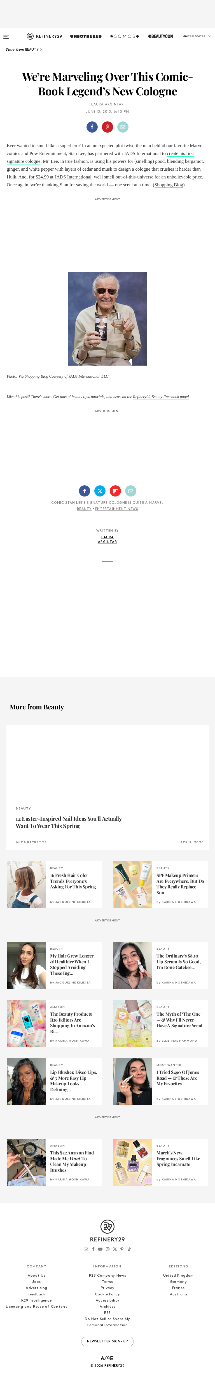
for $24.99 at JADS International (60, 177)
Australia (178, 1294)
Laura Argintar (107, 104)
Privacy (107, 1288)
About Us (36, 1276)
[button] (187, 42)
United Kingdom (178, 1276)
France (178, 1288)
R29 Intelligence (36, 1300)
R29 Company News (107, 1276)
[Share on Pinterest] (107, 127)
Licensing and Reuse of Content (36, 1307)
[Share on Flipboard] (115, 491)
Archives (107, 1307)
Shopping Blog (169, 184)
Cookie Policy (107, 1294)
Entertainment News (116, 509)
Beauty (84, 509)
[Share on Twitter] (100, 491)
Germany (178, 1282)
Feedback (36, 1294)
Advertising (36, 1288)
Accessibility (107, 1300)
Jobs (36, 1282)
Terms (107, 1282)
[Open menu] (6, 34)
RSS (107, 1313)
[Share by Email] (122, 127)
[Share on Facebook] (92, 127)
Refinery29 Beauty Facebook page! (161, 396)
